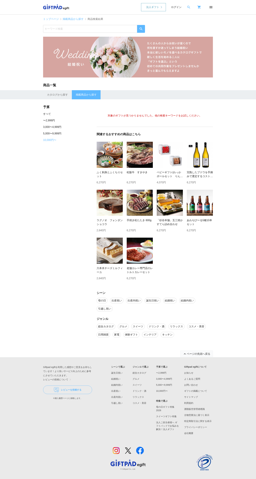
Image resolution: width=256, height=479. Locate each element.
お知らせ (188, 373)
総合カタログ (139, 373)
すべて (47, 114)
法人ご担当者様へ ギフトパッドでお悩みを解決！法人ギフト (167, 426)
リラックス (138, 397)
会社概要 (188, 433)
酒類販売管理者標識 (194, 409)
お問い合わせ (191, 385)
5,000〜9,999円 (52, 133)
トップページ (51, 19)
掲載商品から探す (73, 19)
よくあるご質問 (192, 379)
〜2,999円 (49, 120)
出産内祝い (117, 397)
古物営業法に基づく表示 (196, 415)
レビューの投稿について (57, 379)
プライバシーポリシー (195, 427)
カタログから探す (57, 94)
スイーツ (137, 385)
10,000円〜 (49, 140)
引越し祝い (117, 403)
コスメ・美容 (139, 403)
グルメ (136, 379)
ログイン (176, 7)
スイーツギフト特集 (166, 416)
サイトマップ (191, 397)
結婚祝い (115, 379)
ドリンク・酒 (139, 391)
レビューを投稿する (67, 389)
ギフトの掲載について (195, 391)
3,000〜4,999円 (52, 127)
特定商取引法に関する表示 (198, 421)
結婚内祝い (117, 385)
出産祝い (115, 391)
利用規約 (188, 403)
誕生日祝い (117, 373)
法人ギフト (152, 7)
